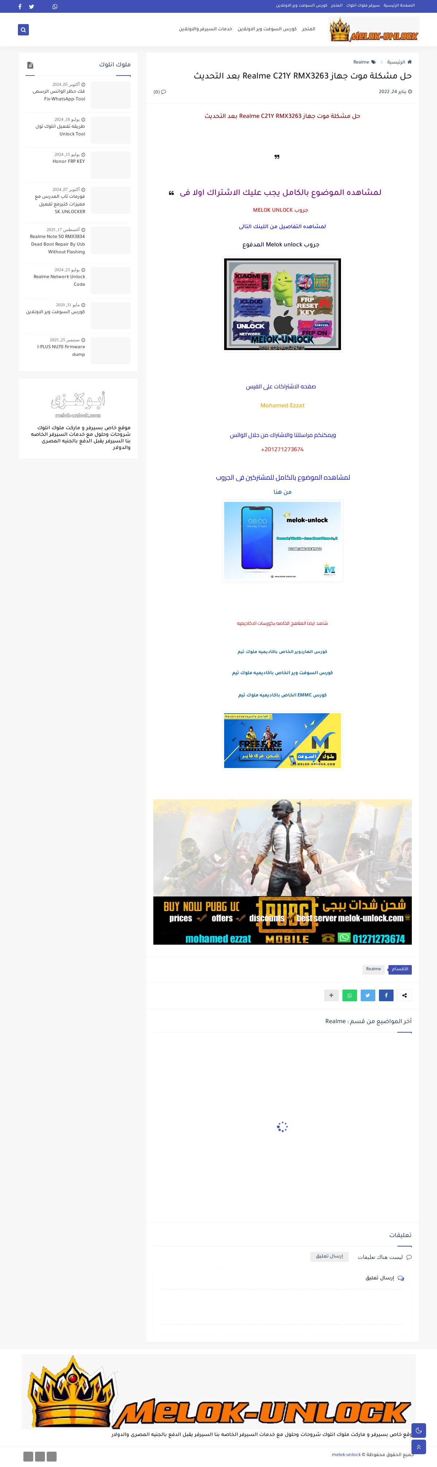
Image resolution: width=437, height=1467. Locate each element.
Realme (364, 62)
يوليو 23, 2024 (67, 269)
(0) (159, 92)
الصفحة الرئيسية (399, 6)
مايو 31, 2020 (68, 304)
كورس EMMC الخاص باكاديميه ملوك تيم (282, 695)
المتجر (336, 6)
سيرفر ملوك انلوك (363, 6)
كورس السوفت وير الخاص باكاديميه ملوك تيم (282, 673)
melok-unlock (346, 1455)
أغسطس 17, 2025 (63, 229)
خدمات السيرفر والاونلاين (205, 29)
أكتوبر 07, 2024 (66, 189)
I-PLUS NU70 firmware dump (61, 351)
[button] (386, 995)
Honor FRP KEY (69, 162)
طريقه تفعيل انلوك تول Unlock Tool (60, 130)
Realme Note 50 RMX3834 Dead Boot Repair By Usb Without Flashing (57, 245)
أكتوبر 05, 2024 (66, 84)
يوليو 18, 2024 (67, 119)
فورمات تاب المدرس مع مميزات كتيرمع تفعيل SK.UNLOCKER (60, 205)
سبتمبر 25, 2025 (65, 339)
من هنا (282, 492)
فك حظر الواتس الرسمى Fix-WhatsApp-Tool (58, 95)
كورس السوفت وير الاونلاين (301, 6)
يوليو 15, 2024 (67, 154)
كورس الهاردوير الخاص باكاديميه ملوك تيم (282, 652)
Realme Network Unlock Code (59, 281)
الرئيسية (399, 62)
